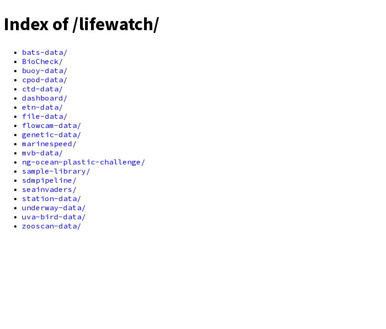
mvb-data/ (42, 152)
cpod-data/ (45, 79)
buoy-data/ (45, 70)
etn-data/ (42, 106)
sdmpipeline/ (49, 180)
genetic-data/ (51, 134)
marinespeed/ (49, 143)
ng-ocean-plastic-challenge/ (83, 161)
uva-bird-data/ (54, 216)
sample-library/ (56, 170)
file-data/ (45, 116)
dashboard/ (45, 97)
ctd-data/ (42, 88)
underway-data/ (54, 207)
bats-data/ (45, 52)
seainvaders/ (49, 189)
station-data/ (51, 198)
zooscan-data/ (51, 225)
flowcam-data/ (51, 125)
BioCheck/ (42, 61)
